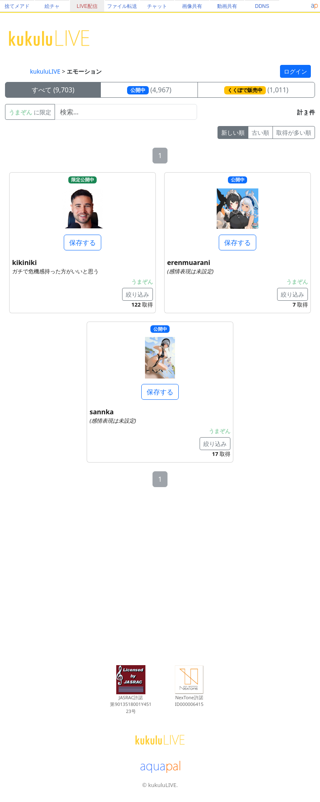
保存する (82, 242)
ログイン (295, 71)
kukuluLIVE (45, 71)
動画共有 (227, 6)
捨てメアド (17, 6)
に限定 (30, 112)
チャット (157, 6)
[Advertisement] (160, 577)
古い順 (260, 132)
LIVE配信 (87, 6)
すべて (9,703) (53, 89)
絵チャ (52, 6)
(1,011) (256, 89)
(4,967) (149, 89)
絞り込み (137, 294)
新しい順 (233, 132)
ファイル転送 (122, 6)
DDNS (262, 6)
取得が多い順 (293, 132)
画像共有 (192, 6)
